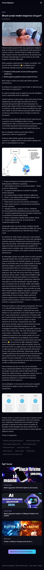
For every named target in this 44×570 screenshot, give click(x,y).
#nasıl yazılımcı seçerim (23, 447)
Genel (4, 12)
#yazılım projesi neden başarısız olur (12, 454)
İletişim (35, 565)
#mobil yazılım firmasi (8, 447)
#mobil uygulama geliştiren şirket (11, 444)
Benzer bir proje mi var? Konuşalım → (22, 551)
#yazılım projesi (31, 451)
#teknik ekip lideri (7, 451)
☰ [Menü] (41, 3)
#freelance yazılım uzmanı (33, 440)
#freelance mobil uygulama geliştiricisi (13, 440)
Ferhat (8, 3)
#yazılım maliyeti (19, 451)
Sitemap (40, 565)
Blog (31, 565)
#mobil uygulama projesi (29, 444)
